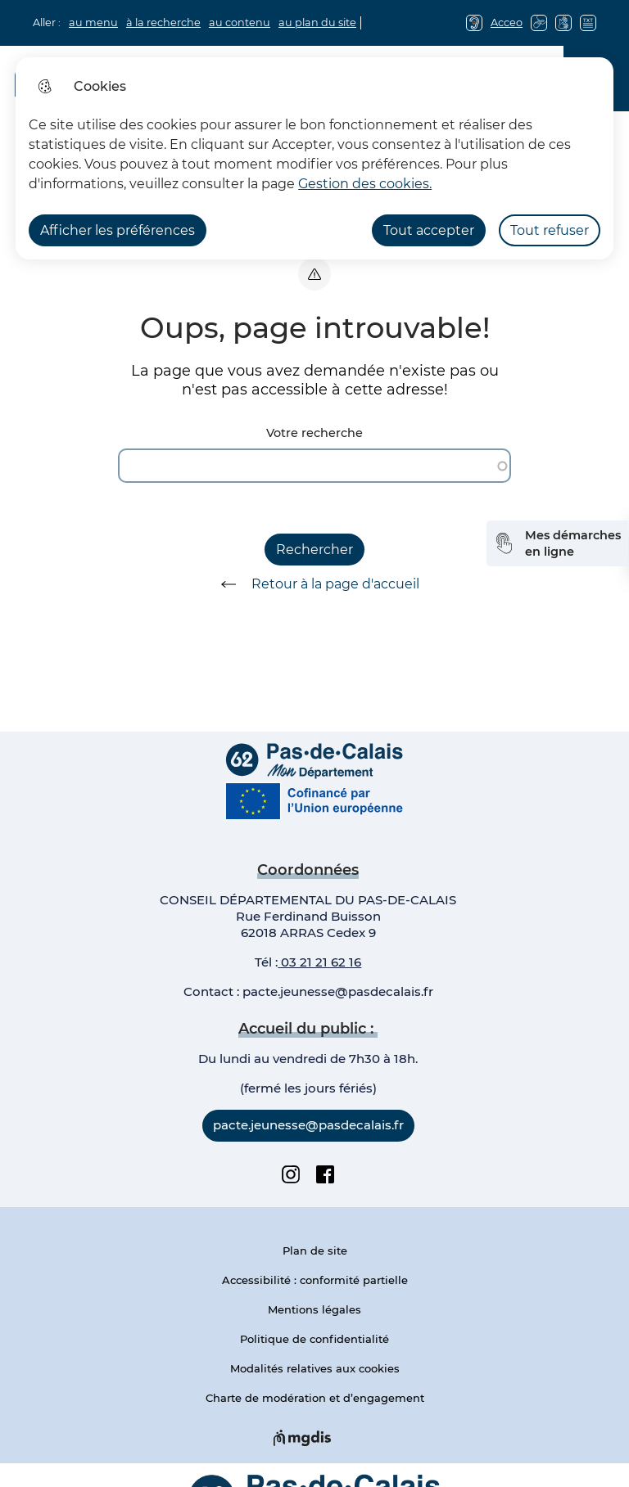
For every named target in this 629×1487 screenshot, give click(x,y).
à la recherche (163, 22)
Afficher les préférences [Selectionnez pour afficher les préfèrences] (117, 230)
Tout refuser (549, 230)
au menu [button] (93, 22)
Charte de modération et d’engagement (315, 1397)
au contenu (239, 22)
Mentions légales (314, 1309)
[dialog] (314, 158)
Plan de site (315, 1250)
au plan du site (317, 22)
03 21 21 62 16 (319, 962)
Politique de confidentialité (314, 1338)
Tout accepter (428, 230)
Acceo (507, 22)
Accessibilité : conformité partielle (315, 1279)
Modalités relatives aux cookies (315, 1368)
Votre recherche (314, 433)
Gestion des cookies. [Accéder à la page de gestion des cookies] (365, 184)
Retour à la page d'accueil (314, 584)
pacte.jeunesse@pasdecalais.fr (337, 991)
